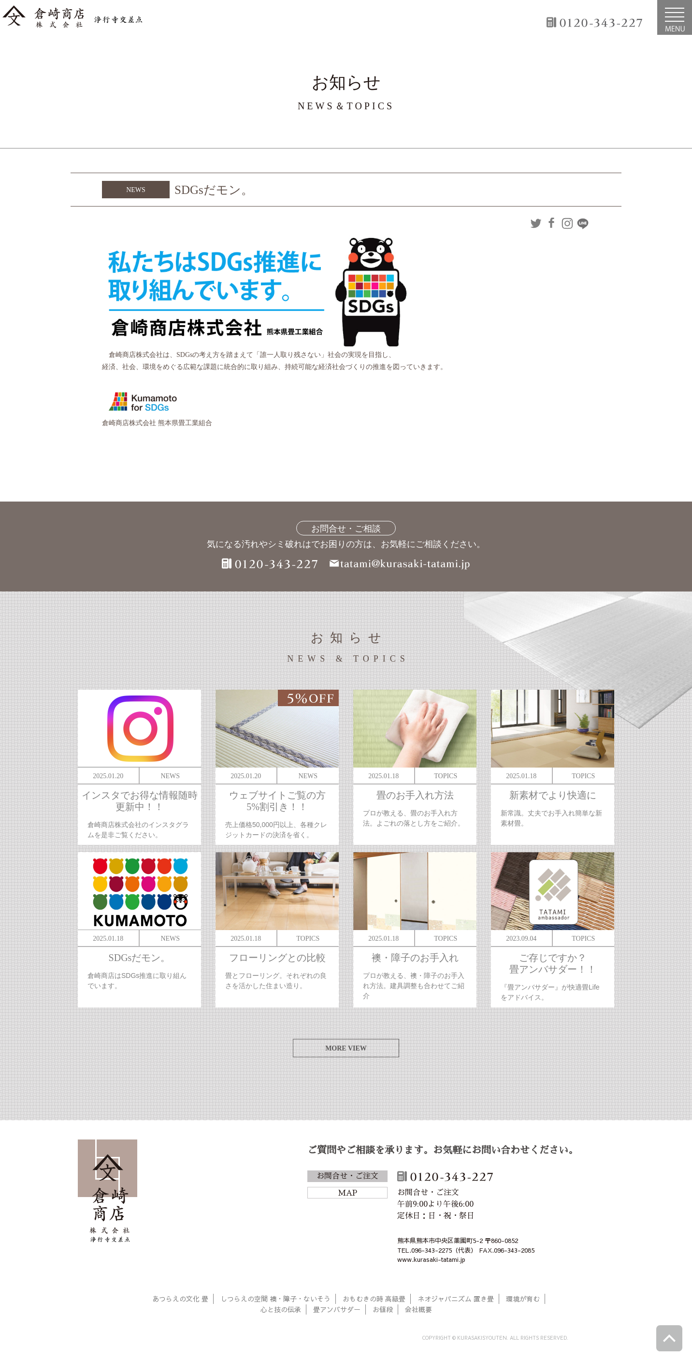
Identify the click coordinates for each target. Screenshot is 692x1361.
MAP (347, 1193)
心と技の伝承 (280, 1309)
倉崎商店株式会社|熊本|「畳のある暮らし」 (72, 17)
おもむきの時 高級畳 (374, 1298)
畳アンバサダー (336, 1309)
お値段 (383, 1309)
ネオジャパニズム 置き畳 (456, 1298)
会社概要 (418, 1309)
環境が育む (523, 1298)
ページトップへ (669, 1338)
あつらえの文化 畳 (180, 1298)
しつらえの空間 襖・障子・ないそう (275, 1298)
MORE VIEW (346, 1048)
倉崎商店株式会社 (107, 1192)
